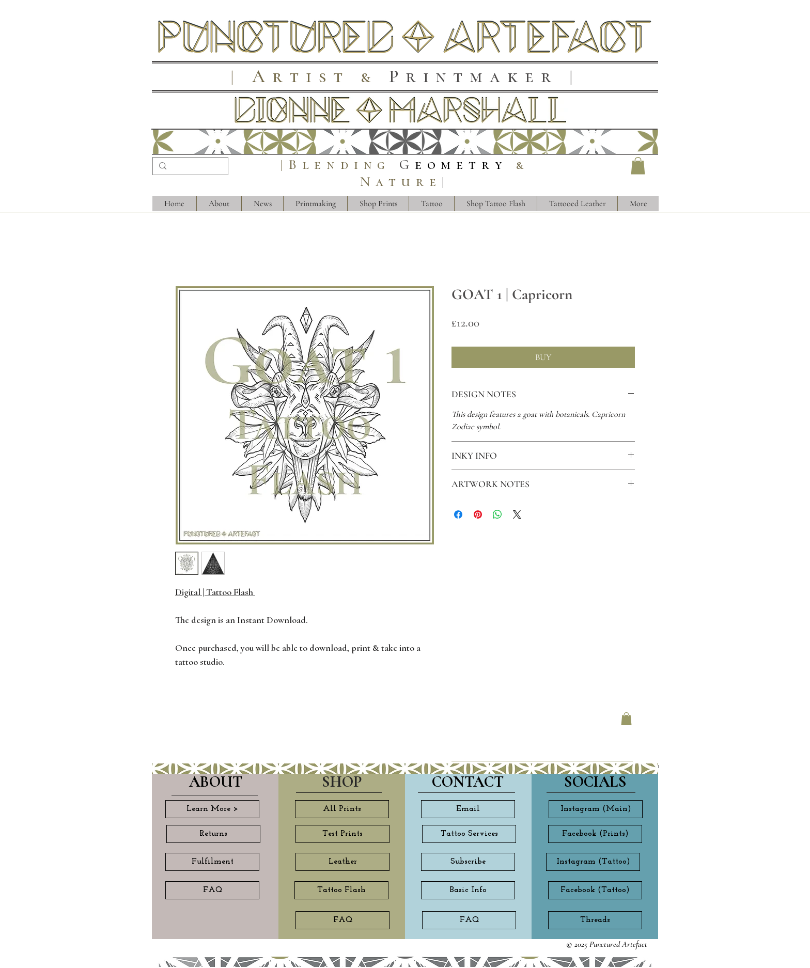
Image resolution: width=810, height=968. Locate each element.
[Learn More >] (212, 809)
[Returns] (213, 834)
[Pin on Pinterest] (478, 514)
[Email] (468, 809)
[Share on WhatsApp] (497, 514)
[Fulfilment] (212, 862)
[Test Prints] (342, 834)
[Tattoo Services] (469, 834)
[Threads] (595, 920)
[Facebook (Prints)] (595, 834)
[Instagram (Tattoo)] (593, 862)
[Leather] (342, 862)
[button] (638, 165)
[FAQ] (212, 890)
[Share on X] (517, 514)
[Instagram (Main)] (596, 809)
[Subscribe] (468, 862)
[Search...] (189, 167)
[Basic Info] (468, 890)
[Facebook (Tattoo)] (595, 890)
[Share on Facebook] (458, 514)
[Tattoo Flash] (341, 890)
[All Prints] (342, 809)
